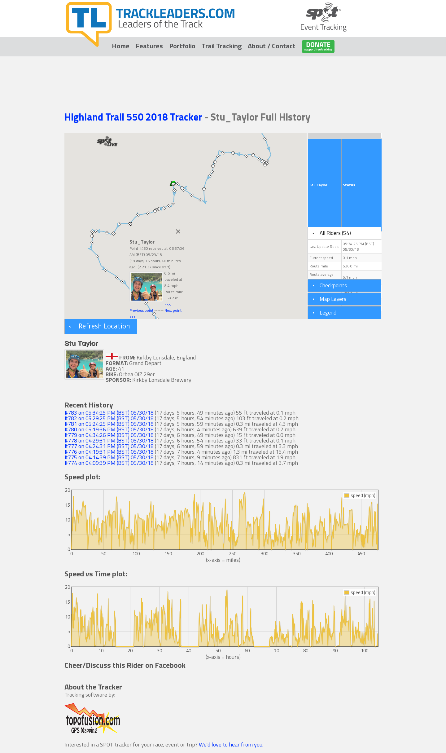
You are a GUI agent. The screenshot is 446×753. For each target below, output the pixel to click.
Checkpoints (333, 285)
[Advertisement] (223, 75)
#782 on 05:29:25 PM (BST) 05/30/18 (109, 418)
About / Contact (271, 46)
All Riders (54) (335, 233)
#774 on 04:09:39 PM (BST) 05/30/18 (109, 463)
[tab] (344, 233)
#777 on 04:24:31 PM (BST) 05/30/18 (109, 446)
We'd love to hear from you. (231, 744)
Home (120, 46)
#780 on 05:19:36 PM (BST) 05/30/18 (109, 429)
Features (149, 46)
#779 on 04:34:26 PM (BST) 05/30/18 (109, 435)
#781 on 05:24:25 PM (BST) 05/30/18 (109, 424)
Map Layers (333, 299)
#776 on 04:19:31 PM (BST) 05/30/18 (109, 451)
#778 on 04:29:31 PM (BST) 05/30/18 (109, 440)
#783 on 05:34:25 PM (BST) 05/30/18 (109, 412)
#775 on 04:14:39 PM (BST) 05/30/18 (109, 457)
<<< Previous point (150, 307)
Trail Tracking (222, 46)
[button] (100, 326)
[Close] (178, 231)
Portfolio (182, 46)
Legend (328, 312)
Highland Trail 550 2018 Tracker (134, 116)
